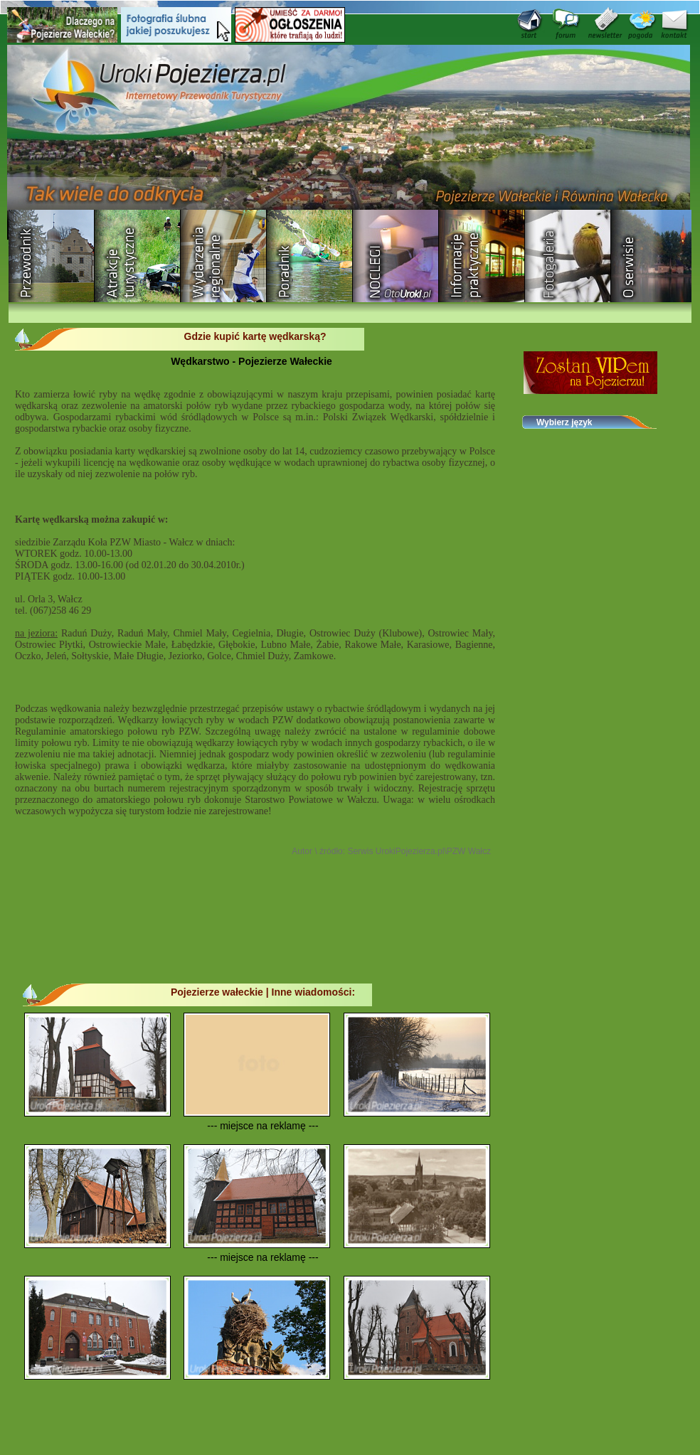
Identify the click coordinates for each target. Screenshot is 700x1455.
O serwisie (654, 256)
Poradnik (310, 256)
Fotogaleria (568, 256)
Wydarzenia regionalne (224, 256)
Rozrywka (138, 256)
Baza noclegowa (396, 256)
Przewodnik (52, 256)
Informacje (482, 256)
